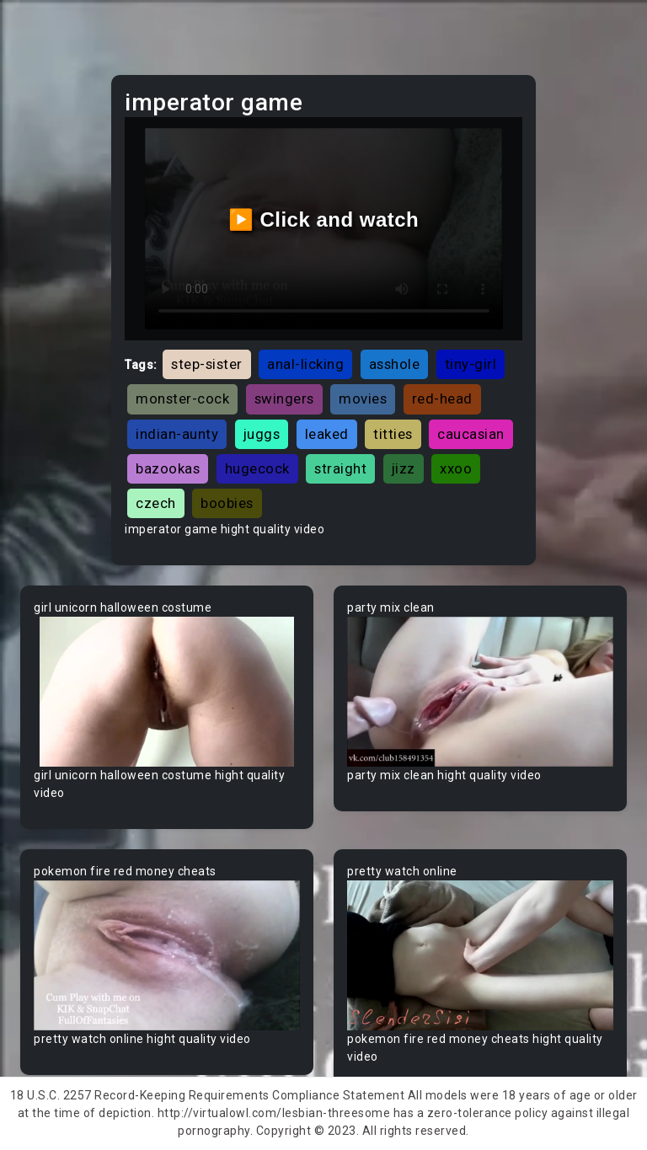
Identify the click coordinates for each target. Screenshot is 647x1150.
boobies (227, 503)
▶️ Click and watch (324, 219)
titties (393, 433)
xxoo (456, 468)
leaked (327, 433)
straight (340, 468)
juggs (262, 433)
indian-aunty (177, 433)
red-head (442, 398)
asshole (394, 364)
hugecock (257, 468)
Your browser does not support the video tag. (167, 692)
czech (156, 503)
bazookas (168, 468)
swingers (284, 398)
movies (363, 398)
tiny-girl (471, 364)
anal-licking (305, 364)
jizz (403, 468)
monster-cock (182, 398)
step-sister (207, 364)
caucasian (471, 433)
